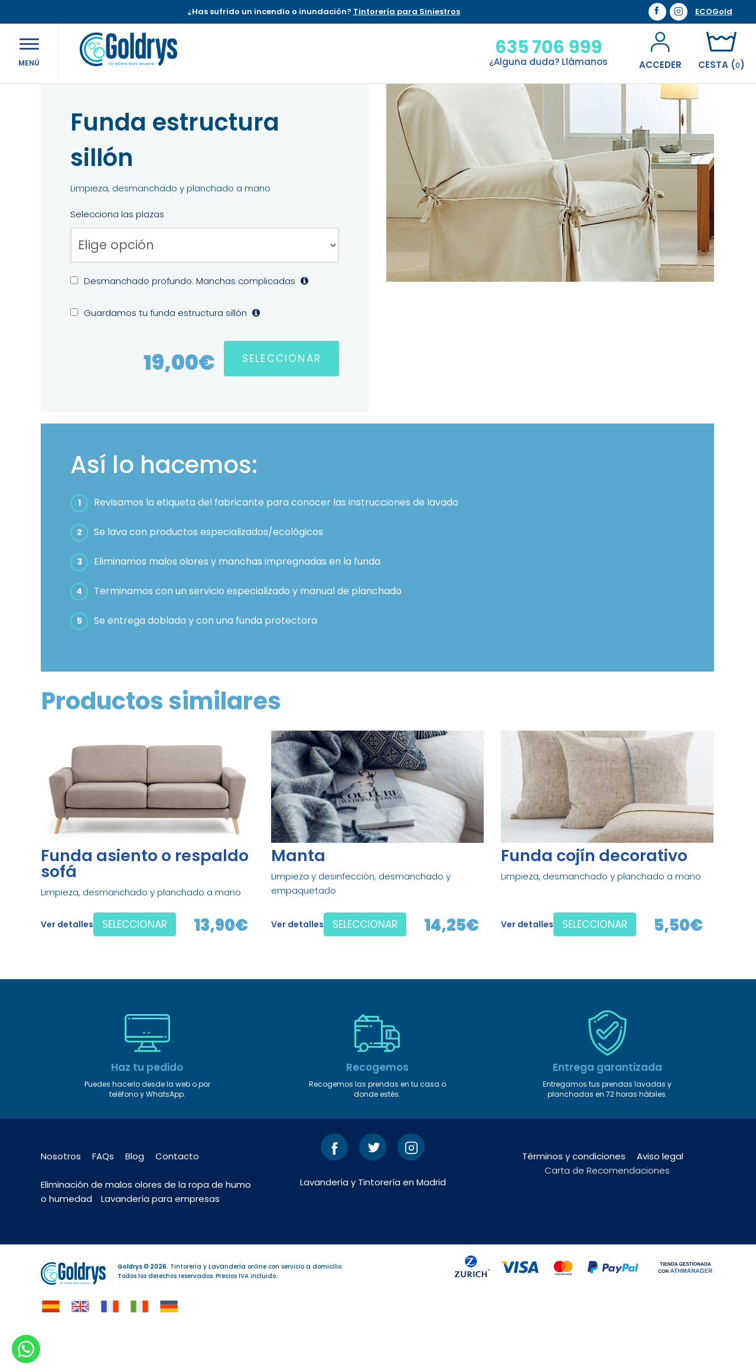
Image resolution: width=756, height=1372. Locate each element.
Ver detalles (67, 963)
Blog (134, 1194)
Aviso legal (660, 1194)
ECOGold (713, 11)
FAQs (103, 1194)
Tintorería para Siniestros (406, 11)
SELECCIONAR (281, 397)
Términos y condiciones (573, 1194)
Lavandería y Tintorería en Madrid (373, 1220)
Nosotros (61, 1194)
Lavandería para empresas (160, 1237)
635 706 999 (546, 47)
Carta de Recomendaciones (607, 1208)
